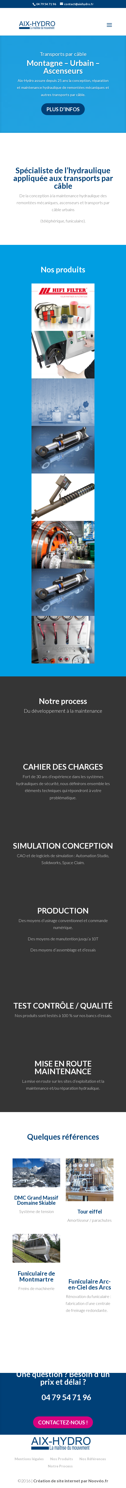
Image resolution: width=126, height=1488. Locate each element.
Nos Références (92, 1459)
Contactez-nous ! (63, 1422)
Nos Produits (61, 1459)
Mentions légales (29, 1459)
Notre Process (60, 1466)
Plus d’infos (63, 109)
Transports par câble (63, 54)
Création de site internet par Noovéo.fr (70, 1480)
